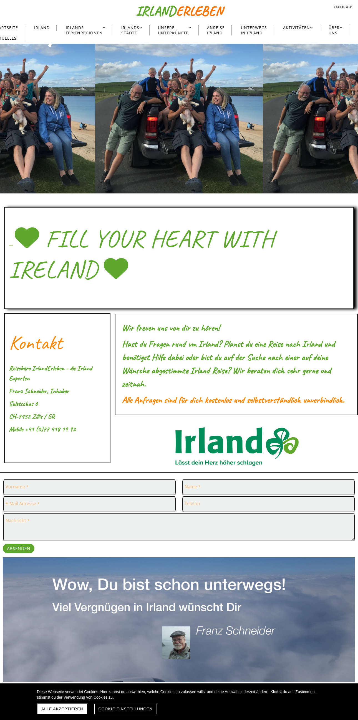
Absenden (18, 548)
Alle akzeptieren (62, 709)
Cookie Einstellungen (126, 709)
